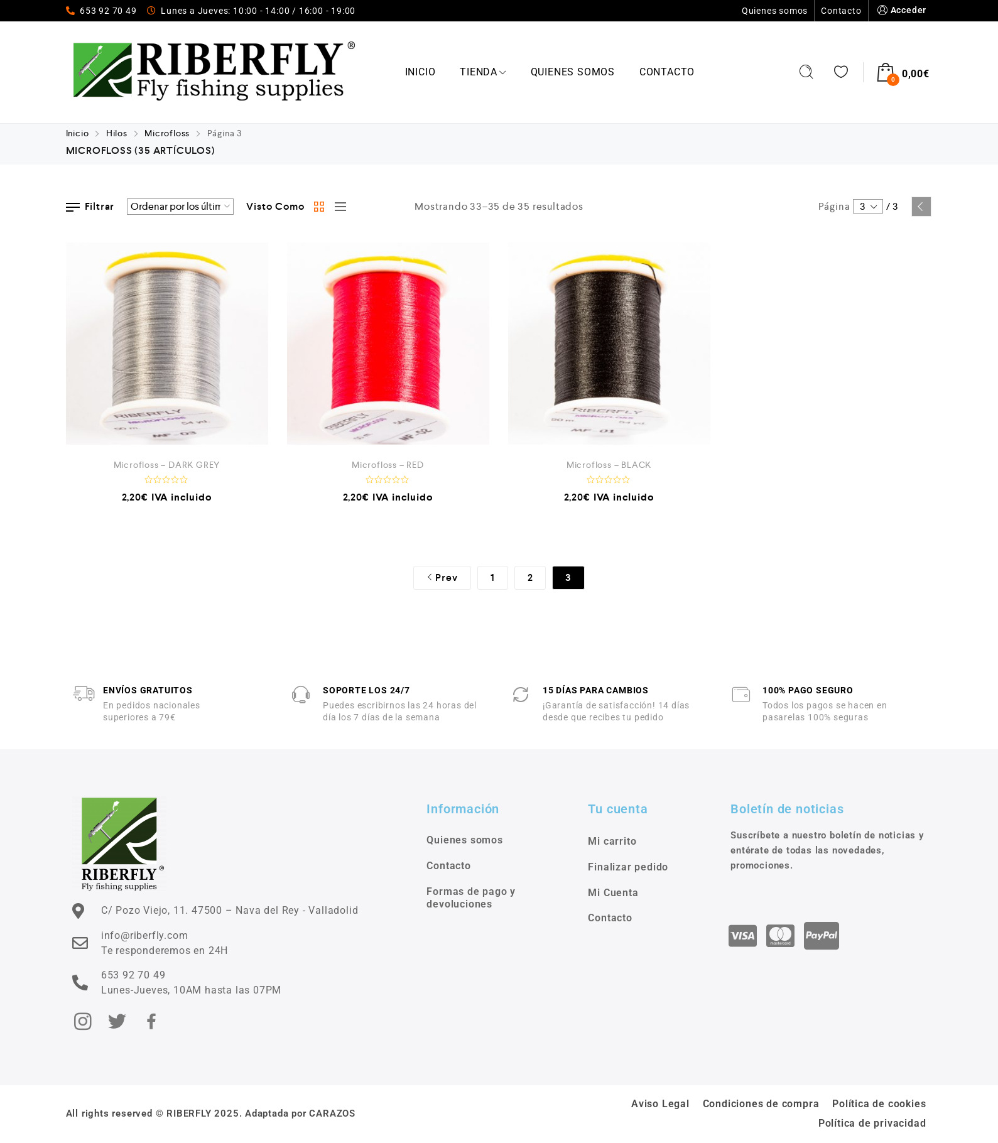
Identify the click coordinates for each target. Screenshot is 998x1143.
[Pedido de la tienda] (180, 206)
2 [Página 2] (530, 577)
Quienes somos (775, 11)
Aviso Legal (660, 1104)
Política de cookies (879, 1104)
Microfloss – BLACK (609, 464)
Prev (921, 207)
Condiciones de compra (761, 1104)
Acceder (901, 10)
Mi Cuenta (613, 893)
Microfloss (167, 133)
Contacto (841, 11)
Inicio (420, 72)
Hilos (116, 133)
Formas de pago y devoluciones (471, 898)
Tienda (483, 72)
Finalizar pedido (628, 867)
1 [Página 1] (493, 577)
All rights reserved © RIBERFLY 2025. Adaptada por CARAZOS (211, 1113)
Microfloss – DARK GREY (167, 464)
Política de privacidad (872, 1123)
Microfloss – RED (388, 464)
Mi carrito (612, 841)
